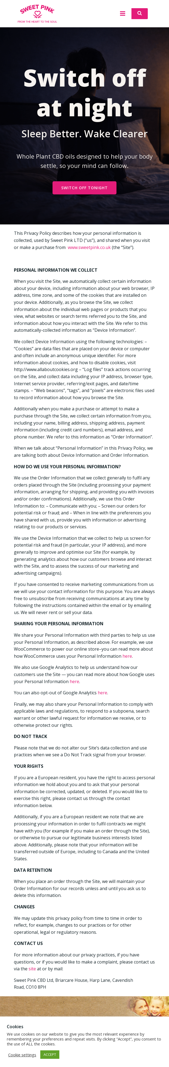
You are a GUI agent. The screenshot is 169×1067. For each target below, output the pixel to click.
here (127, 656)
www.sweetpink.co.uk (89, 247)
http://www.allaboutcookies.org (46, 369)
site (32, 969)
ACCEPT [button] (50, 1054)
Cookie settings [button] (22, 1054)
